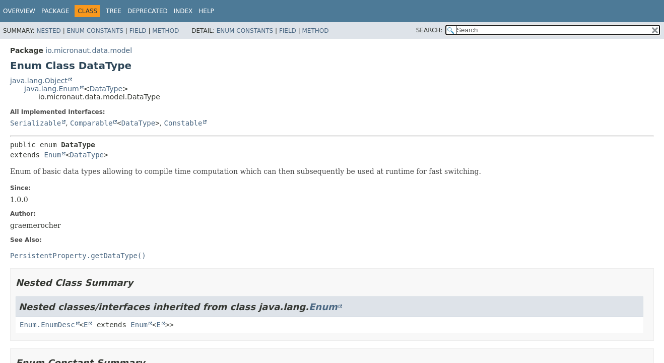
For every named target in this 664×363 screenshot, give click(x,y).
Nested (48, 30)
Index (183, 11)
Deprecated (147, 11)
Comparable (91, 123)
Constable (183, 123)
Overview (19, 11)
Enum (52, 155)
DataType (105, 89)
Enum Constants (95, 30)
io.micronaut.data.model (88, 50)
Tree (113, 11)
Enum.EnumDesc (47, 325)
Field (138, 30)
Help (206, 11)
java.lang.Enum (51, 89)
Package (55, 11)
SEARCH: (429, 30)
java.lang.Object (39, 81)
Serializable (35, 123)
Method (165, 30)
